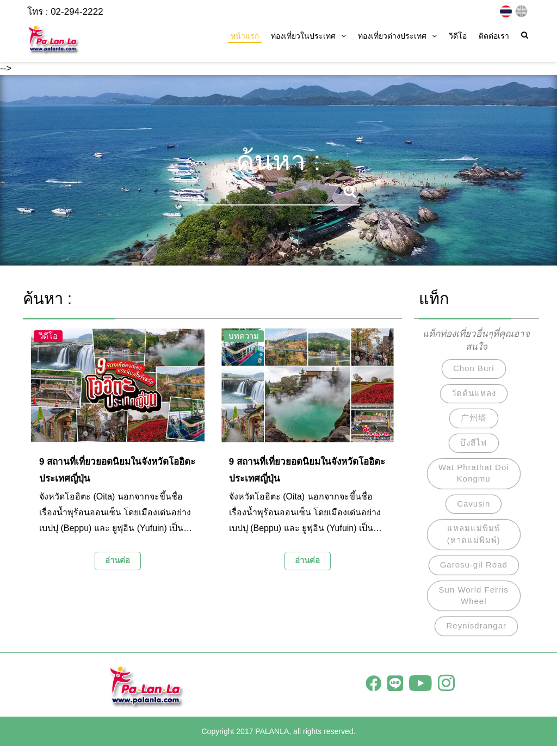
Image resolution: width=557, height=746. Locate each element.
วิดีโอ (458, 36)
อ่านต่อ (117, 560)
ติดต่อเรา (494, 36)
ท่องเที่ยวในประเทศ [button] (308, 36)
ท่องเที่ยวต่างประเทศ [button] (397, 36)
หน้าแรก (245, 36)
